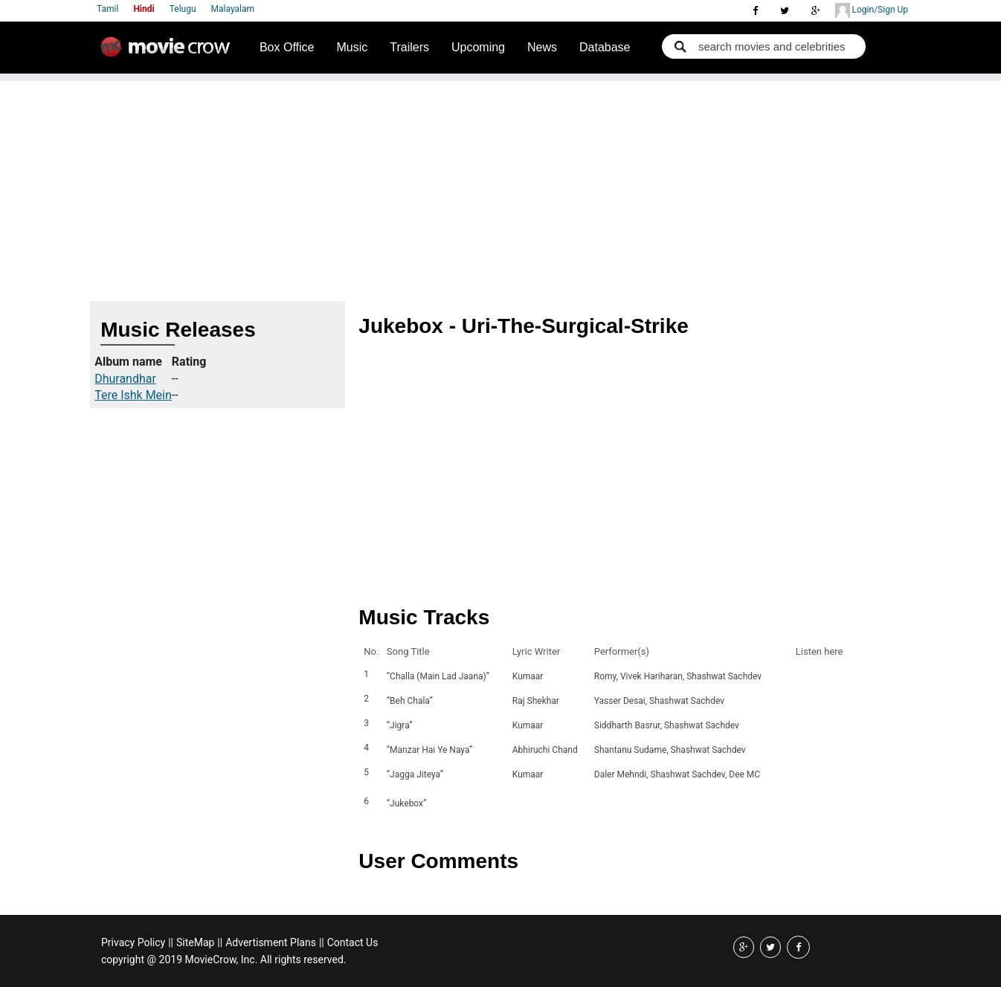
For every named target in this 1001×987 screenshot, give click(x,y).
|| (170, 942)
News (542, 47)
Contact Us (353, 942)
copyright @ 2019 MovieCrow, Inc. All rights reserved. (224, 959)
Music (351, 47)
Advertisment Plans (270, 942)
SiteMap (195, 942)
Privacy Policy (133, 942)
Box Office (287, 47)
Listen (811, 803)
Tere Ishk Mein (133, 395)
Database (605, 47)
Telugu (183, 9)
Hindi (143, 9)
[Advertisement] (500, 185)
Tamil (107, 9)
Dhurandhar (125, 379)
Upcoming (478, 47)
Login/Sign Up (871, 10)
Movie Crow (168, 52)
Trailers (409, 47)
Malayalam (232, 9)
